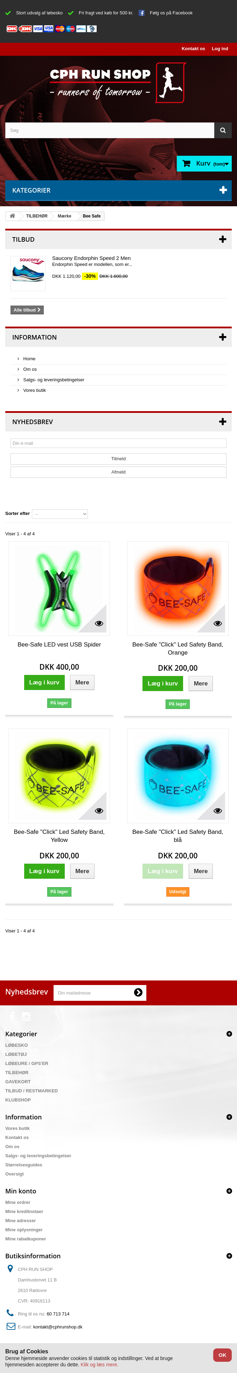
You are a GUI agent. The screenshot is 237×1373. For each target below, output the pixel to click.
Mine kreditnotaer (24, 1211)
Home (28, 358)
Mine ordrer (17, 1202)
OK (222, 1355)
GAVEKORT (18, 1081)
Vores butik (34, 390)
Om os (29, 369)
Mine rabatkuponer (25, 1238)
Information (34, 337)
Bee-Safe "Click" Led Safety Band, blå (177, 836)
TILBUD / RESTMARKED (31, 1090)
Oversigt (14, 1174)
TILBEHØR (37, 216)
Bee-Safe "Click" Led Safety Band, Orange (177, 648)
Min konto (20, 1191)
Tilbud (23, 239)
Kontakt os (193, 48)
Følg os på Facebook (171, 12)
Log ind (220, 48)
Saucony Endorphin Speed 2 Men (91, 258)
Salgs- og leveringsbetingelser (53, 379)
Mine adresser (20, 1220)
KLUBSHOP (18, 1100)
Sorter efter (17, 513)
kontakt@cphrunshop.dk (57, 1327)
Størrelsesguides (23, 1164)
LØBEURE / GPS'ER (26, 1063)
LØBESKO (16, 1045)
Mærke (64, 216)
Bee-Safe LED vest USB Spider (59, 644)
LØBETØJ (16, 1054)
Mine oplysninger (24, 1229)
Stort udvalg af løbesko (39, 12)
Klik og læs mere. (100, 1364)
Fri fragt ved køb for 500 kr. (106, 12)
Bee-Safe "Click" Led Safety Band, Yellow (59, 836)
